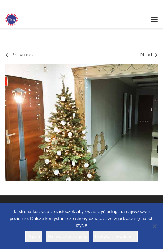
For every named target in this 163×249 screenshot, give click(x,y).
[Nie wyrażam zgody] (154, 226)
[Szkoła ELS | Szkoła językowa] (11, 19)
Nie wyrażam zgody (67, 236)
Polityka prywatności (115, 236)
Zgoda (33, 236)
